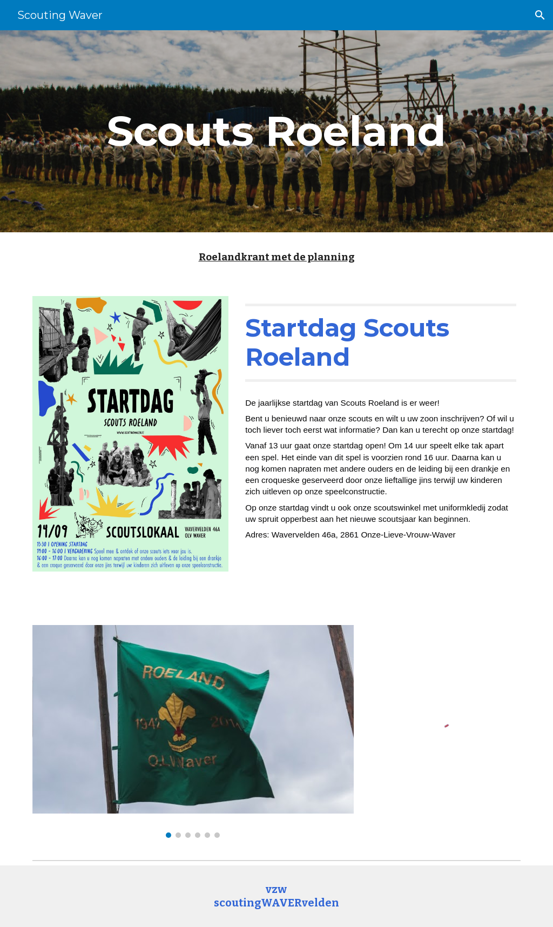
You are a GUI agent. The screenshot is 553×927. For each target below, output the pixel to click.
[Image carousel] (193, 731)
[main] (276, 131)
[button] (540, 15)
